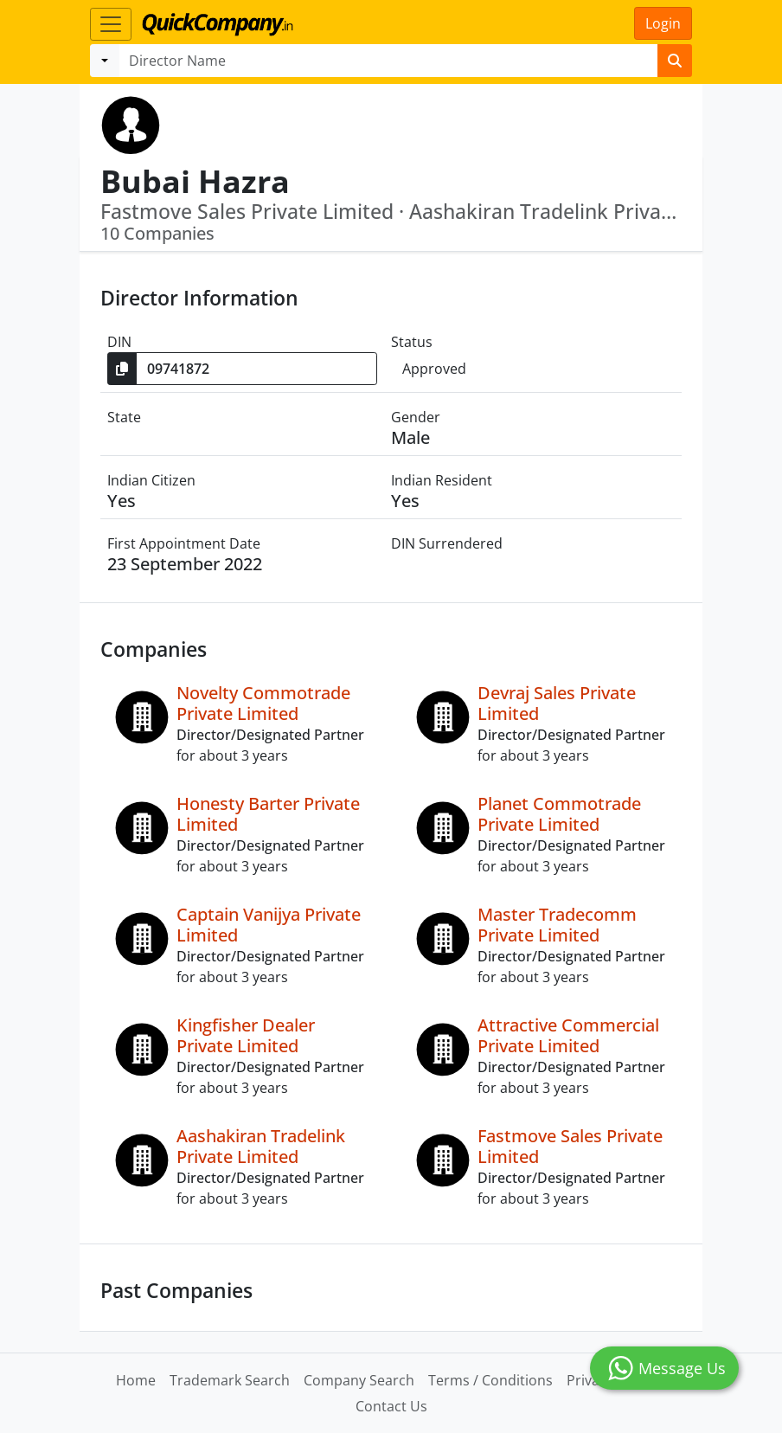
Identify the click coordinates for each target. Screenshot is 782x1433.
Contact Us (391, 1406)
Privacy (590, 1380)
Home (136, 1380)
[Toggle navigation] (110, 24)
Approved (434, 368)
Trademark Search (230, 1380)
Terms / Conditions (490, 1380)
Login (663, 23)
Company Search (359, 1380)
